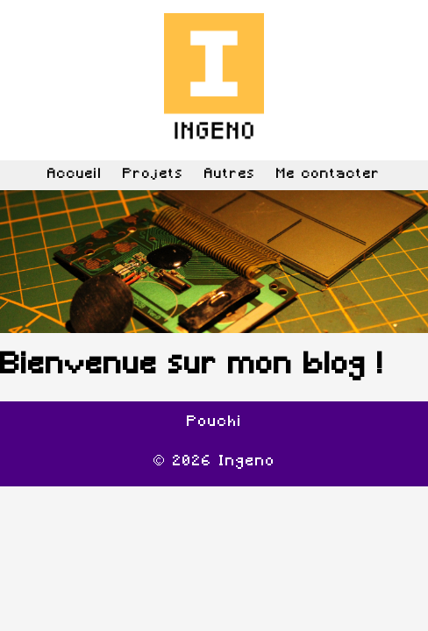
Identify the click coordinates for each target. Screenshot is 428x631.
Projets (153, 174)
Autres (230, 174)
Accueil (75, 174)
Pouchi (214, 422)
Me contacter (328, 174)
